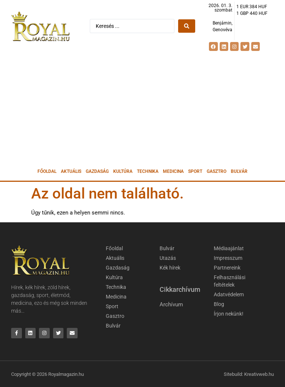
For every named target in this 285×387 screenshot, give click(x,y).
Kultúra (122, 171)
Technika (147, 171)
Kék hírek (170, 268)
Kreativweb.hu (259, 374)
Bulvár (239, 171)
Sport (195, 171)
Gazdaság (97, 171)
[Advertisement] (142, 109)
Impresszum (228, 258)
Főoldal (46, 171)
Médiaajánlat (229, 248)
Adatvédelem (229, 294)
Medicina (173, 171)
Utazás (168, 258)
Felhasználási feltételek (229, 281)
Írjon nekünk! (228, 314)
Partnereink (227, 268)
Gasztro (216, 171)
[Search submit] (186, 26)
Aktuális (71, 171)
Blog (219, 304)
